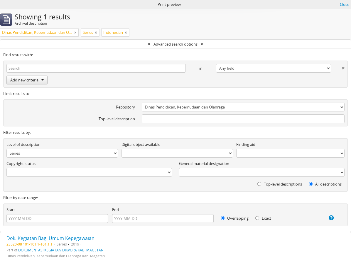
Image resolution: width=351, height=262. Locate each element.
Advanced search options (175, 44)
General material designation (204, 163)
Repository (125, 107)
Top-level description (117, 118)
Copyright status (21, 163)
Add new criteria (27, 80)
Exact (263, 218)
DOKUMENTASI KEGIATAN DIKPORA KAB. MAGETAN (61, 250)
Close (344, 4)
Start (10, 209)
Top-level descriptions (279, 184)
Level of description (23, 144)
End (115, 209)
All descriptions (325, 184)
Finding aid (245, 144)
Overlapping (235, 218)
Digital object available (141, 144)
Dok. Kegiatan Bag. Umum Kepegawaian (50, 238)
